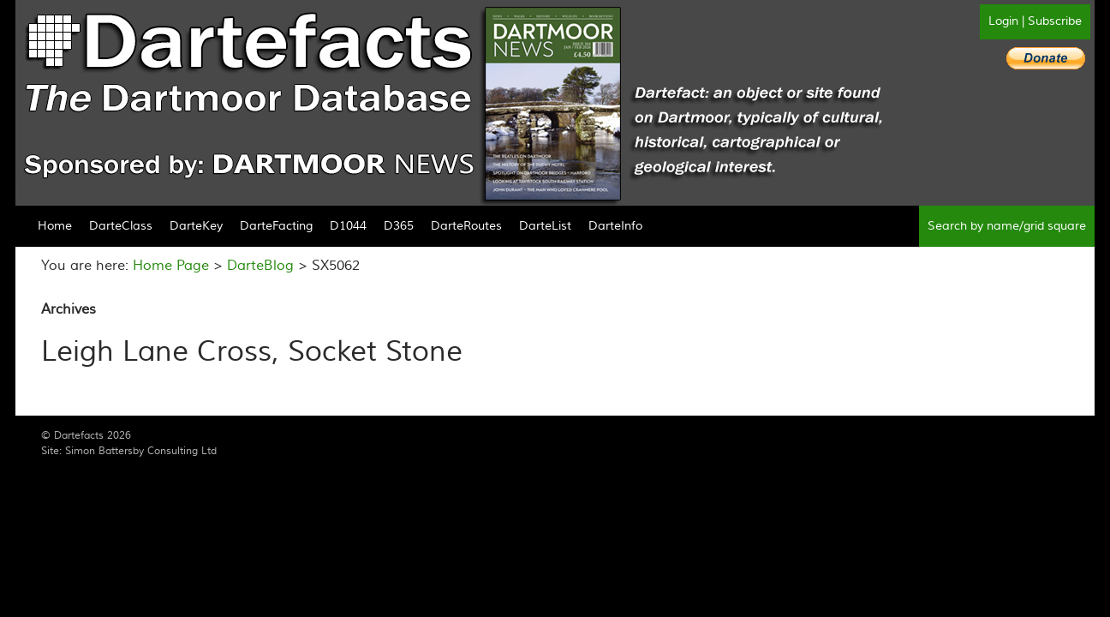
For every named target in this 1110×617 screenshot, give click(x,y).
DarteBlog (260, 265)
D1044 (348, 226)
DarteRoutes (466, 226)
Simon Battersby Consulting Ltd (141, 451)
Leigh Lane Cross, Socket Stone (251, 351)
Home (55, 226)
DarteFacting (276, 226)
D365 (399, 226)
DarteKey (196, 226)
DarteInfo (615, 226)
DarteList (545, 226)
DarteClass (120, 226)
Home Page (171, 265)
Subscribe (1055, 21)
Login (1003, 21)
